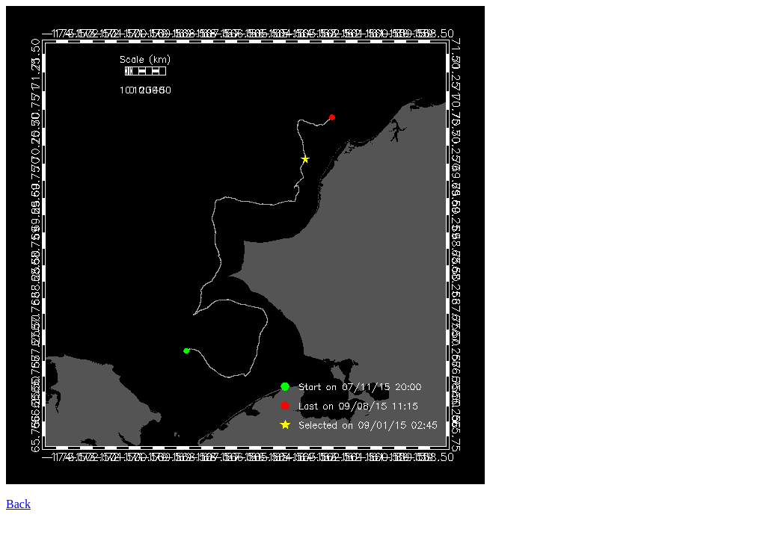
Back (18, 504)
